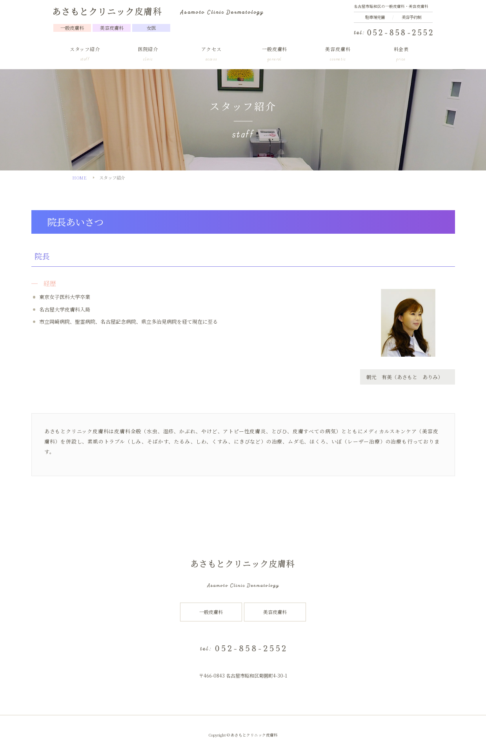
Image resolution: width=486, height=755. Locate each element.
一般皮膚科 (274, 54)
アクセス (211, 54)
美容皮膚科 (338, 54)
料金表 (401, 54)
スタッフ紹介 (84, 54)
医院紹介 (148, 54)
